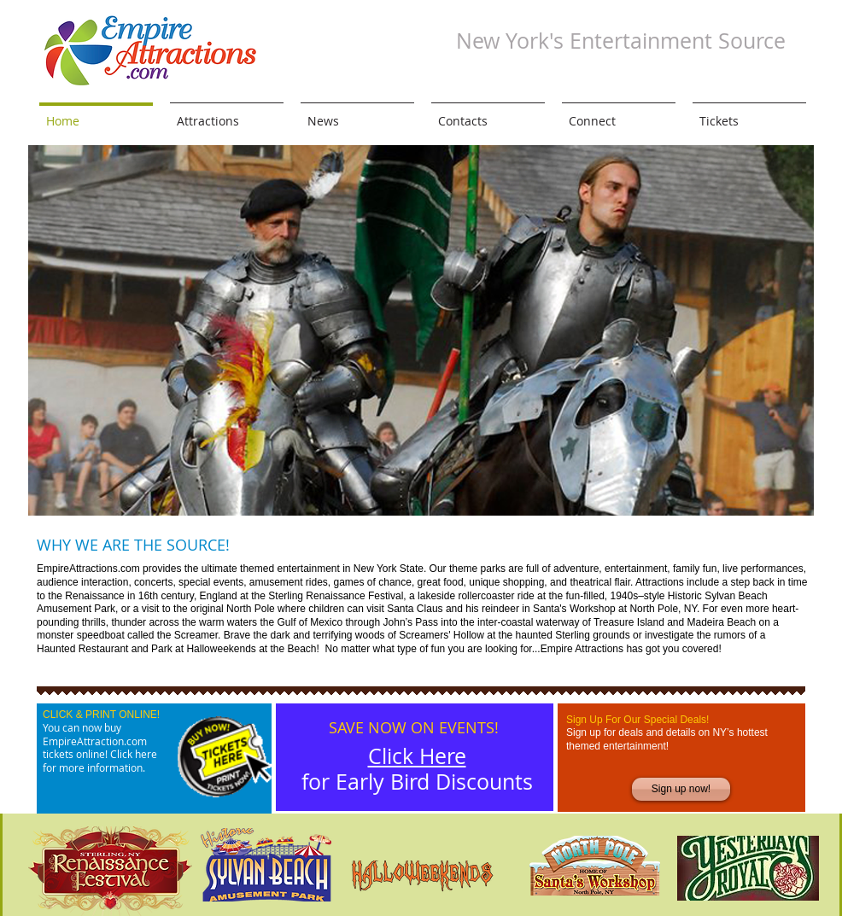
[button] (421, 330)
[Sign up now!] (681, 789)
